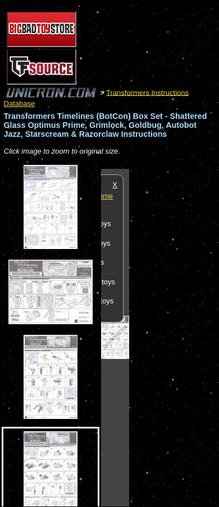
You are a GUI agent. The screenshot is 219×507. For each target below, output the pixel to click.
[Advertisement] (174, 337)
